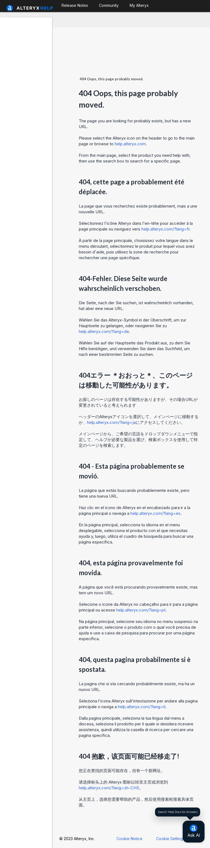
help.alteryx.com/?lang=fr (165, 229)
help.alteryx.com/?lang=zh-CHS (109, 787)
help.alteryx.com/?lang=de (104, 331)
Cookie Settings (170, 838)
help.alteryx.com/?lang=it (141, 706)
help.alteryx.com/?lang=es (155, 513)
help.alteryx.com (130, 143)
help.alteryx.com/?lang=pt (140, 610)
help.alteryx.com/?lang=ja (111, 422)
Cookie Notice (129, 838)
